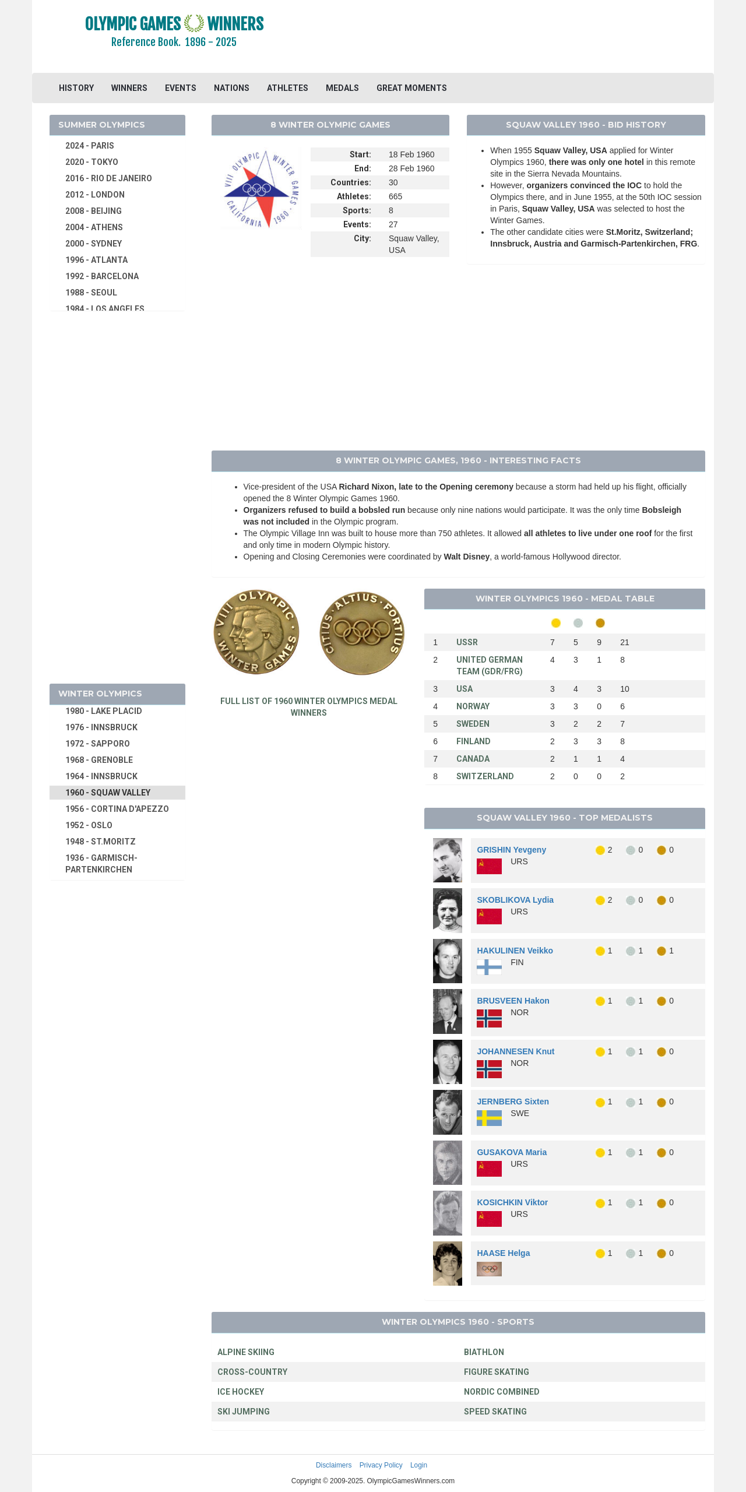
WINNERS (129, 88)
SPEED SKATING (495, 1411)
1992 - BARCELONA (102, 276)
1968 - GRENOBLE (99, 760)
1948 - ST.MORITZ (100, 841)
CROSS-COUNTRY (252, 1372)
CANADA (473, 758)
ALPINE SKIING (246, 1352)
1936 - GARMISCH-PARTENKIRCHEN (101, 863)
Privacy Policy (381, 1465)
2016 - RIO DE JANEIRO (108, 178)
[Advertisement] (515, 38)
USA (464, 689)
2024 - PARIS (89, 145)
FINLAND (473, 741)
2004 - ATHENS (94, 227)
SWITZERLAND (485, 776)
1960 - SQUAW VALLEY (107, 792)
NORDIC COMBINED (502, 1391)
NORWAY (473, 706)
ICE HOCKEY (240, 1391)
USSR (467, 642)
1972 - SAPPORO (97, 743)
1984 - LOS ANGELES (105, 309)
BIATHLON (484, 1352)
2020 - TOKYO (91, 162)
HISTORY (76, 88)
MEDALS (342, 88)
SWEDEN (473, 724)
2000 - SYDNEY (93, 243)
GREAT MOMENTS (411, 88)
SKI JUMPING (243, 1411)
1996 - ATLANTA (96, 260)
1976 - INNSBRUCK (101, 727)
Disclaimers (333, 1465)
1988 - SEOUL (91, 292)
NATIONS (231, 88)
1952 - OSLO (88, 825)
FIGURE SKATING (496, 1372)
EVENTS (180, 88)
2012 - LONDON (95, 194)
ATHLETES (287, 88)
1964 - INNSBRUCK (101, 776)
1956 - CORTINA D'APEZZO (117, 809)
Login (418, 1465)
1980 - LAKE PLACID (103, 711)
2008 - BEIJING (93, 211)
